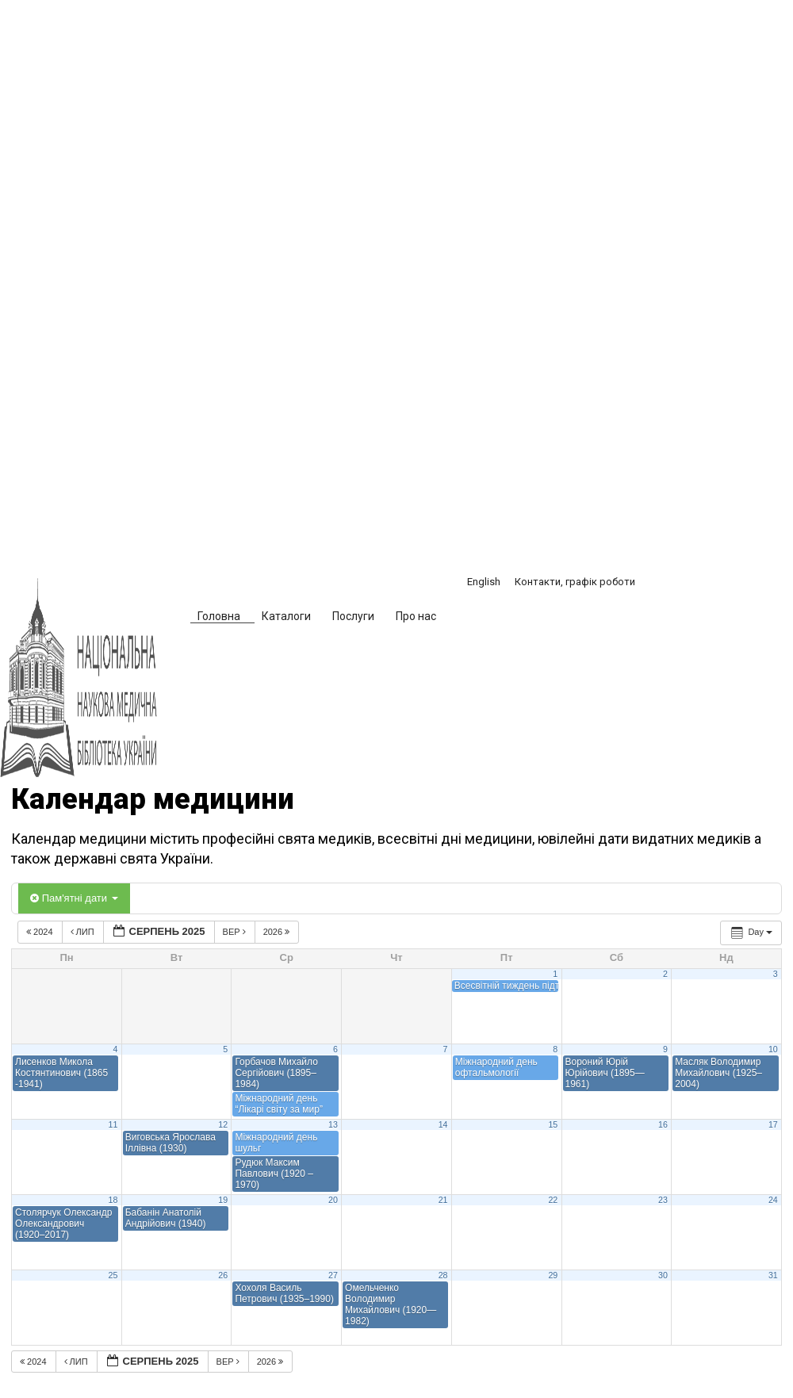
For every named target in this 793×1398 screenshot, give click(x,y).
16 (663, 1124)
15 (552, 1124)
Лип (84, 931)
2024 (41, 931)
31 (773, 1275)
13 (333, 1124)
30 (663, 1275)
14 (443, 1124)
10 (773, 1049)
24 (773, 1200)
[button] (474, 618)
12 (223, 1124)
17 (773, 1124)
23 (663, 1200)
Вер (235, 931)
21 (443, 1200)
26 (223, 1275)
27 (333, 1275)
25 (113, 1275)
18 (113, 1200)
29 (552, 1275)
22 (552, 1200)
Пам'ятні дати (74, 898)
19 (223, 1200)
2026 (278, 931)
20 (333, 1200)
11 (113, 1124)
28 (443, 1275)
